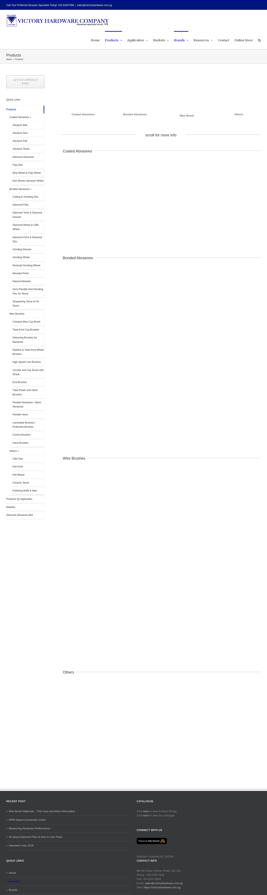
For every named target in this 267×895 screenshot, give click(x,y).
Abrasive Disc (20, 133)
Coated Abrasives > (20, 117)
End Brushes (20, 382)
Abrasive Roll (20, 141)
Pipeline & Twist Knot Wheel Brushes (28, 352)
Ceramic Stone (21, 482)
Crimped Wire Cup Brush (26, 321)
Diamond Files (21, 204)
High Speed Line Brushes (27, 362)
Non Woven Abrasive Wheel (28, 180)
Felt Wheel (18, 474)
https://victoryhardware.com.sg (162, 887)
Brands (13, 889)
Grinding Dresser (22, 249)
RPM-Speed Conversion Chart (27, 819)
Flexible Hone (20, 414)
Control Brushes (21, 434)
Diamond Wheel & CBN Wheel (26, 227)
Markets (10, 507)
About (12, 872)
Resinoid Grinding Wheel (26, 265)
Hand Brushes (20, 442)
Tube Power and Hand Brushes (25, 392)
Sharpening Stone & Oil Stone (26, 303)
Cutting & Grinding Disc (26, 196)
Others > (14, 451)
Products (11, 109)
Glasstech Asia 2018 (21, 845)
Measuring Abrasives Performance (29, 828)
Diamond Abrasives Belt (19, 515)
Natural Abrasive (22, 281)
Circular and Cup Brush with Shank (28, 372)
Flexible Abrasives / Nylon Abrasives (27, 404)
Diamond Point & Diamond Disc (27, 239)
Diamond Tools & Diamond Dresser (27, 214)
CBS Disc (18, 458)
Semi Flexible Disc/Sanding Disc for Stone (28, 291)
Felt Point (18, 466)
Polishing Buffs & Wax (25, 490)
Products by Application (19, 499)
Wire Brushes (16, 313)
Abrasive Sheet (21, 148)
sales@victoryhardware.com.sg (94, 5)
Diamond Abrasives (23, 157)
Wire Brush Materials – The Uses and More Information (42, 811)
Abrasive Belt (20, 125)
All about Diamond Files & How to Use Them (35, 836)
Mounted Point (21, 273)
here (146, 811)
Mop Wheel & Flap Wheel (27, 172)
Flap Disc (18, 164)
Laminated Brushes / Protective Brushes (24, 424)
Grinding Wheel (21, 257)
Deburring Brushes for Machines (25, 339)
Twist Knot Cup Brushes (26, 329)
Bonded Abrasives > (20, 189)
